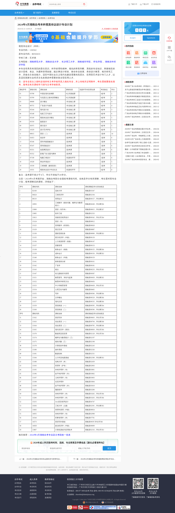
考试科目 (137, 63)
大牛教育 (38, 29)
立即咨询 (142, 73)
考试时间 (33, 487)
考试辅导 (133, 38)
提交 (109, 448)
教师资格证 (49, 479)
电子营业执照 (107, 502)
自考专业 (51, 18)
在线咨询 (155, 4)
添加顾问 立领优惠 (110, 29)
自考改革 (128, 54)
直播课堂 (56, 13)
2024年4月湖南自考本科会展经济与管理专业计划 (44, 459)
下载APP (144, 4)
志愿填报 (33, 494)
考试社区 (72, 13)
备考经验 (48, 494)
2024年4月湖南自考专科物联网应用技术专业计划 (99, 459)
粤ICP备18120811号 (90, 502)
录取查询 (33, 498)
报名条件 (48, 483)
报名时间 (137, 54)
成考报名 (33, 483)
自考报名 (18, 483)
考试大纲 (128, 63)
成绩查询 (33, 490)
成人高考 (33, 479)
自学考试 (36, 4)
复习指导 (38, 13)
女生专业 (154, 54)
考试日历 (145, 54)
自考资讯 (20, 13)
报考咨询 (151, 38)
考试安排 (18, 490)
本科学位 (145, 63)
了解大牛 (132, 4)
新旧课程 (154, 63)
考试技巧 (18, 498)
